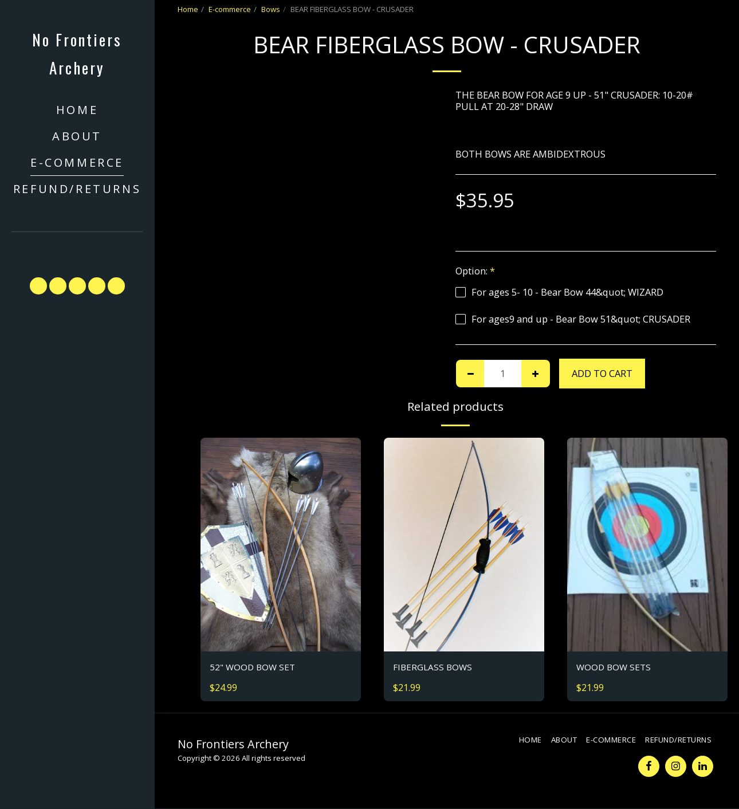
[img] (281, 544)
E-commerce (230, 9)
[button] (77, 249)
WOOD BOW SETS (615, 667)
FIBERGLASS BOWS (434, 667)
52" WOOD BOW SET (254, 667)
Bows (270, 9)
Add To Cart (602, 373)
